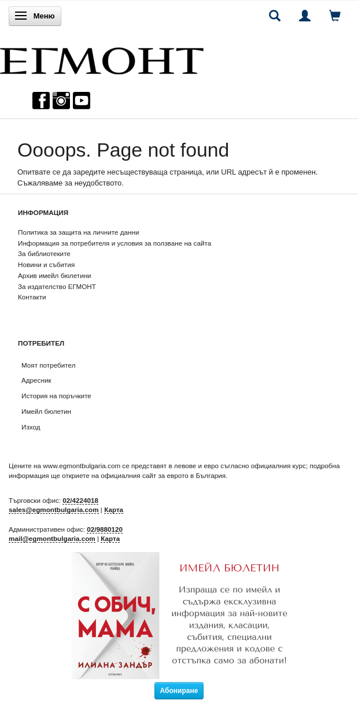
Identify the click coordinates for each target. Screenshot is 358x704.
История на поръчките (56, 395)
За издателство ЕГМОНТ (57, 286)
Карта (113, 509)
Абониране (179, 691)
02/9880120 (105, 529)
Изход (30, 427)
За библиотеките (44, 253)
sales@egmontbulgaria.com (54, 509)
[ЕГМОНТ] (102, 58)
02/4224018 (80, 500)
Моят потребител (48, 365)
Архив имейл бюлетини (54, 275)
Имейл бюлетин (46, 411)
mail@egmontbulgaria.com (52, 538)
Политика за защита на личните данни (78, 232)
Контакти (32, 297)
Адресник (36, 380)
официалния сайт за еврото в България (163, 475)
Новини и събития (46, 264)
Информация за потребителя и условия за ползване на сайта (114, 243)
